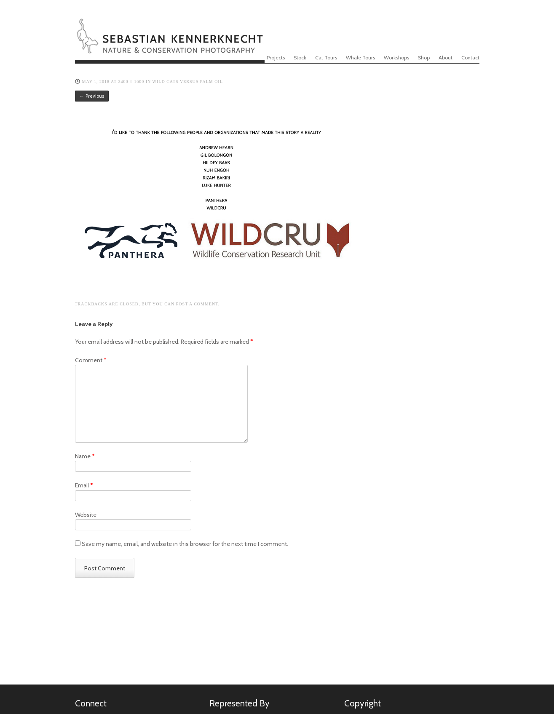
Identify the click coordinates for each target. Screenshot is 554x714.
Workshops (396, 57)
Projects (276, 57)
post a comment (197, 304)
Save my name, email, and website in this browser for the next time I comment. (185, 544)
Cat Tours (326, 57)
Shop (424, 57)
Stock (300, 57)
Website (85, 515)
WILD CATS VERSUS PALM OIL (188, 81)
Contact (470, 57)
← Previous (92, 96)
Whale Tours (360, 57)
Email (84, 485)
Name (85, 456)
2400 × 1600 (131, 81)
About (445, 57)
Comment (91, 360)
